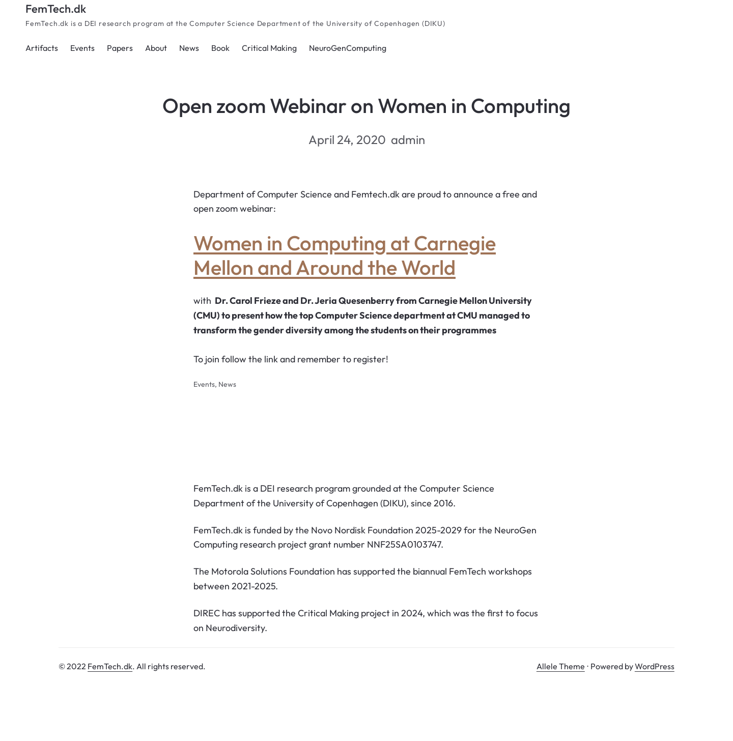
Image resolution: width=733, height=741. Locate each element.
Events (204, 384)
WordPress (654, 666)
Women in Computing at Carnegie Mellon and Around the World (344, 255)
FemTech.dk (55, 9)
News (227, 384)
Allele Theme (561, 666)
